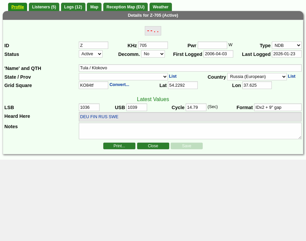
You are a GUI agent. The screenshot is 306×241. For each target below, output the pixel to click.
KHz (132, 45)
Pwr (192, 45)
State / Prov (17, 77)
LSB (9, 107)
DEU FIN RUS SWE (99, 116)
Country (216, 77)
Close (153, 146)
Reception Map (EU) (125, 7)
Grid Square (18, 85)
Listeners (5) (44, 7)
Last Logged (256, 54)
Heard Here (17, 116)
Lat (163, 85)
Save (186, 146)
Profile (17, 7)
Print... (119, 146)
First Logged (187, 54)
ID (6, 45)
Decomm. (129, 54)
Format (245, 107)
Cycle (178, 107)
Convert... (119, 84)
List (173, 76)
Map (94, 7)
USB (120, 107)
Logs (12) (73, 7)
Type (265, 45)
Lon (236, 85)
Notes (11, 126)
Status (11, 54)
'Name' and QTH (22, 68)
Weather (161, 7)
